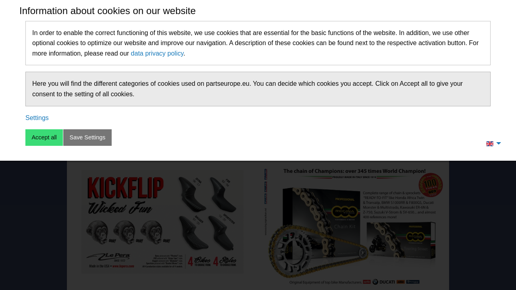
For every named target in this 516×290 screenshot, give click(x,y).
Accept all (43, 137)
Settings (37, 117)
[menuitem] (491, 143)
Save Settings (88, 137)
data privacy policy (157, 53)
